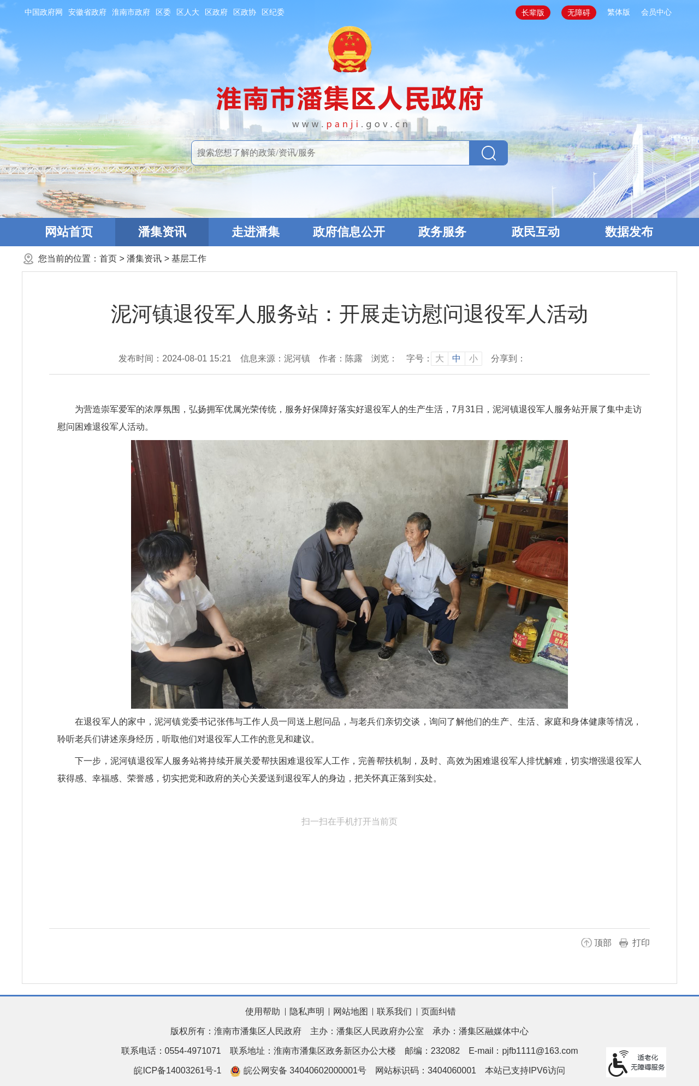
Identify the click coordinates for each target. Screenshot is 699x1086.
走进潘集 (256, 232)
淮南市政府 (131, 12)
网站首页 (69, 232)
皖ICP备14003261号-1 (177, 1070)
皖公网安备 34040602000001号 (298, 1071)
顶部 (603, 942)
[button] (533, 12)
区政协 (244, 12)
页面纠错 (438, 1011)
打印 (641, 942)
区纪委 (273, 12)
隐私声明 (306, 1011)
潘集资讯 (162, 232)
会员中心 (656, 12)
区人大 (187, 12)
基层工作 (188, 258)
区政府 (216, 12)
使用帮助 (262, 1011)
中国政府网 (44, 12)
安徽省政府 (87, 12)
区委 (163, 12)
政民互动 (536, 232)
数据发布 (629, 232)
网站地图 (350, 1011)
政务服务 (442, 232)
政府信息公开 (349, 232)
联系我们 (394, 1011)
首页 (108, 258)
